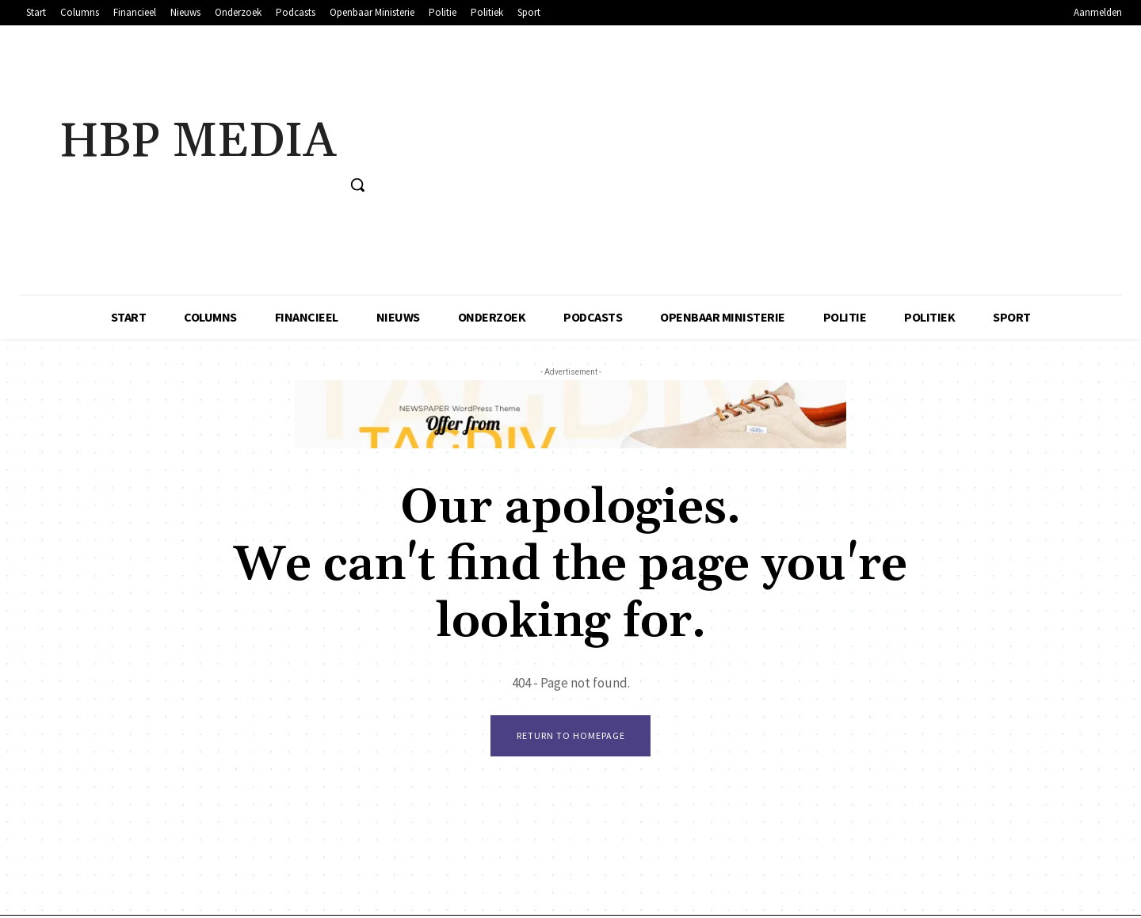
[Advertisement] (757, 160)
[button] (357, 185)
